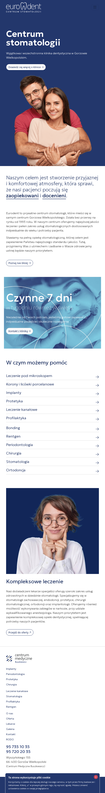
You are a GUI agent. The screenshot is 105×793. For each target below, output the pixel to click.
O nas (9, 713)
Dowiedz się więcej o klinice (26, 67)
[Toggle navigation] (95, 7)
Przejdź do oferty (19, 632)
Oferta (10, 718)
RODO (10, 739)
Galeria (10, 729)
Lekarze (10, 723)
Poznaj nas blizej (19, 263)
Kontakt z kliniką (19, 331)
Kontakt (10, 734)
